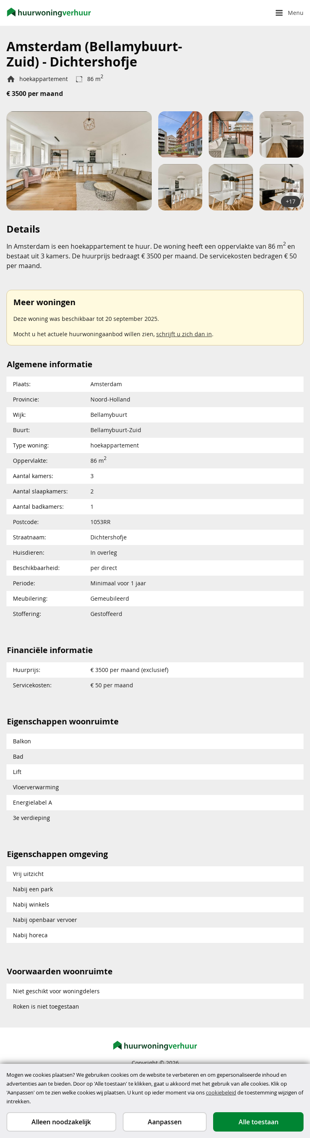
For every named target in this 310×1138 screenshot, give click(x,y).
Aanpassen (165, 1121)
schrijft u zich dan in (184, 334)
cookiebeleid (221, 1092)
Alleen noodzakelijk (61, 1121)
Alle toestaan (259, 1121)
